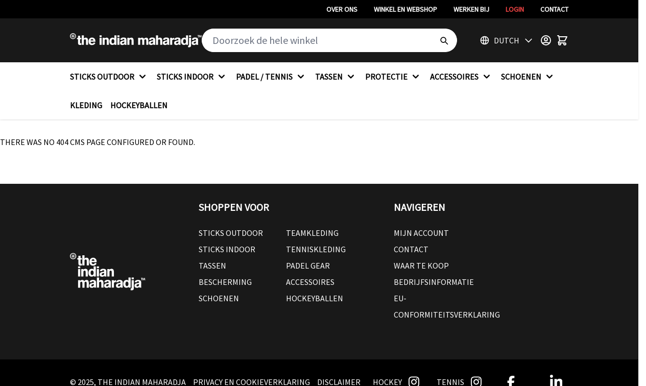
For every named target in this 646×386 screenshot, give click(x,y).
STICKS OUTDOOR (109, 76)
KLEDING (86, 105)
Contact (554, 9)
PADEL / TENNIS (271, 76)
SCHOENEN (528, 76)
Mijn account (421, 233)
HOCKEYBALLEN (139, 105)
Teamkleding (312, 233)
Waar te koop (421, 265)
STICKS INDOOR (192, 76)
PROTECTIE (393, 76)
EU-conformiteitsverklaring (447, 306)
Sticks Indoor (227, 249)
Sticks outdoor (231, 233)
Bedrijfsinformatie (434, 282)
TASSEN (336, 76)
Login (515, 9)
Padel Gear (308, 265)
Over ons (341, 9)
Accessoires (310, 282)
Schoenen (219, 298)
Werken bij (471, 9)
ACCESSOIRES (461, 76)
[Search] (443, 40)
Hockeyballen (314, 298)
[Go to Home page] (136, 40)
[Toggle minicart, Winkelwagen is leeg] (562, 40)
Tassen (212, 265)
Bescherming (225, 282)
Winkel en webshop (405, 9)
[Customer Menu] (546, 40)
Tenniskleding (316, 249)
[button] (286, 207)
